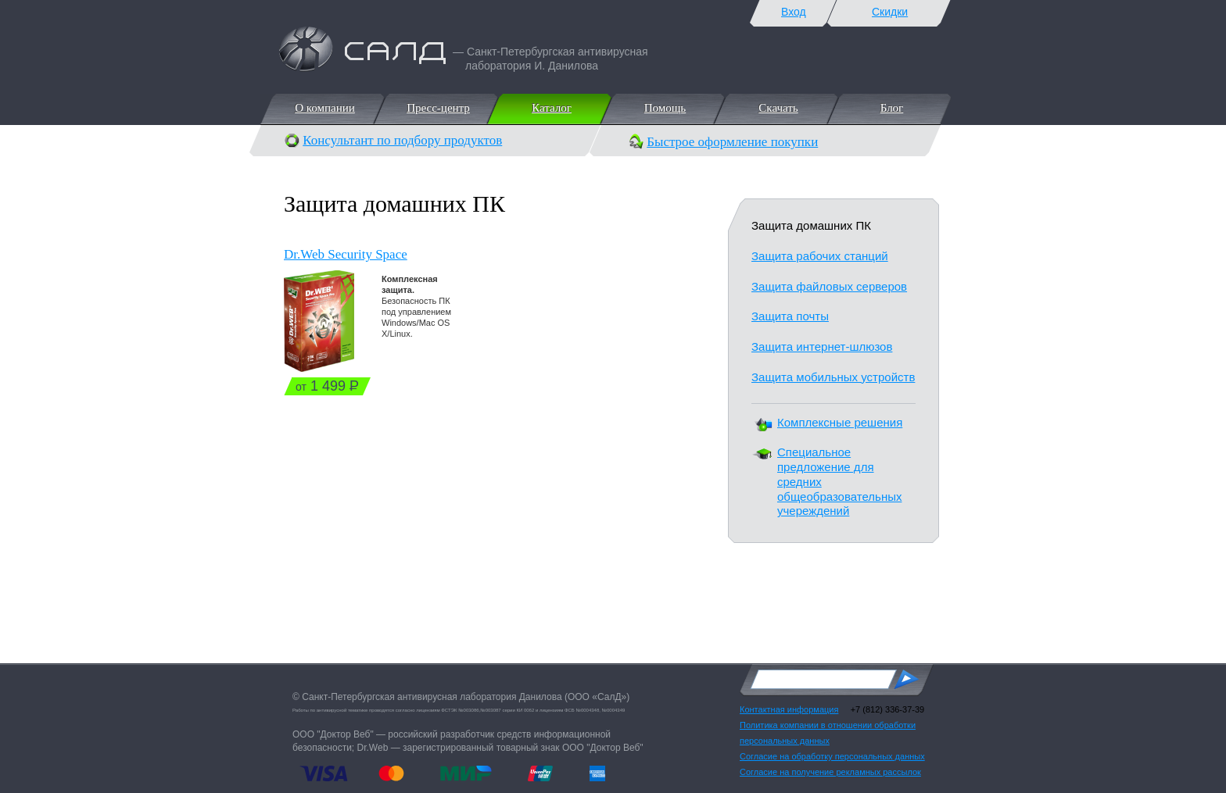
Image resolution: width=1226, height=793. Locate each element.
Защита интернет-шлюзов (821, 346)
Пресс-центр (437, 108)
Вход (793, 11)
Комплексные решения (839, 422)
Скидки (890, 11)
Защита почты (790, 316)
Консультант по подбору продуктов (402, 140)
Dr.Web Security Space (345, 254)
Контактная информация (789, 709)
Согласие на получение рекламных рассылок (830, 772)
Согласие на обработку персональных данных (832, 756)
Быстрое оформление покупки (732, 141)
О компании (324, 108)
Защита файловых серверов (829, 286)
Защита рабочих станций (819, 256)
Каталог (551, 108)
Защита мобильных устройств (833, 377)
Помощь (664, 108)
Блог (891, 108)
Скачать (777, 108)
